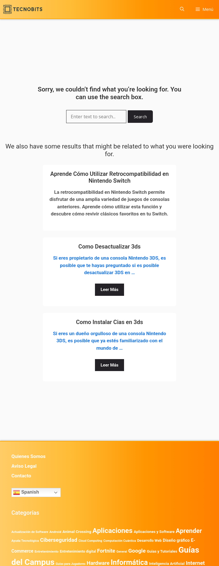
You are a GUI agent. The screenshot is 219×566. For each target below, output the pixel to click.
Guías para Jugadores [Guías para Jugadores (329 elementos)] (71, 564)
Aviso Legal (23, 466)
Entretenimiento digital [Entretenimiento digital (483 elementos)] (78, 551)
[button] (182, 9)
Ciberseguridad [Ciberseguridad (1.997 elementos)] (58, 540)
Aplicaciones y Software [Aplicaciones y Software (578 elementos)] (154, 532)
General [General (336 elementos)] (121, 551)
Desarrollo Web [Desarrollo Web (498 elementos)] (149, 540)
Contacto (21, 476)
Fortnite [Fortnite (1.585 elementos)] (106, 551)
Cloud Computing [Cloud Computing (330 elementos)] (90, 541)
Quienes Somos (28, 456)
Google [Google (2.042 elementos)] (137, 550)
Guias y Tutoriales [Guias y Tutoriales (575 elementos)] (162, 551)
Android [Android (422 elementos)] (55, 532)
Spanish (26, 492)
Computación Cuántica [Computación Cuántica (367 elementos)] (119, 541)
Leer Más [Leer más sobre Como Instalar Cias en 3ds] (109, 365)
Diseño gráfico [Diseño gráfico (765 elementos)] (176, 540)
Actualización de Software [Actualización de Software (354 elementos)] (29, 532)
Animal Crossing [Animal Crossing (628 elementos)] (76, 531)
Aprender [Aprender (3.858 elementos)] (189, 530)
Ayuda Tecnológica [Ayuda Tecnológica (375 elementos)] (25, 541)
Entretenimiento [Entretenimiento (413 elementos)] (46, 551)
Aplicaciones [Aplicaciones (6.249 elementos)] (112, 530)
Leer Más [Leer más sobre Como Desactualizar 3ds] (109, 289)
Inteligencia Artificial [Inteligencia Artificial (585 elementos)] (167, 563)
